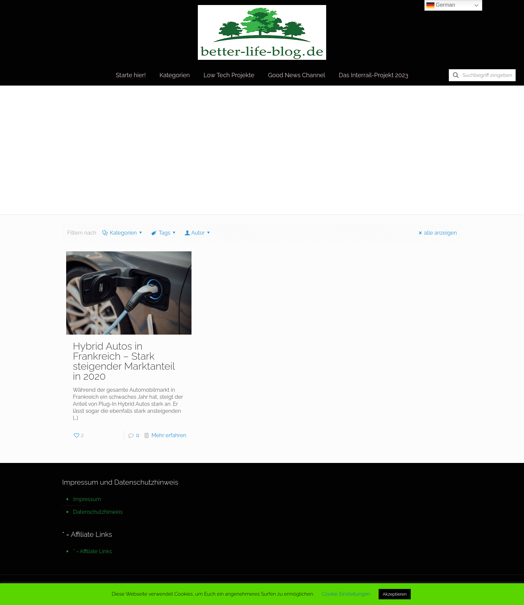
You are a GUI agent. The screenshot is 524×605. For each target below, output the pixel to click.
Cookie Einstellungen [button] (346, 594)
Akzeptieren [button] (395, 594)
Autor (198, 233)
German (440, 5)
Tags (164, 233)
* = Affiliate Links (92, 551)
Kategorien (122, 233)
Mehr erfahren (168, 435)
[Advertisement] (262, 154)
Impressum (87, 499)
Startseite (404, 99)
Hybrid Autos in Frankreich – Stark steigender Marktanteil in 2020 (124, 361)
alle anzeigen (436, 233)
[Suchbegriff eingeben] (482, 75)
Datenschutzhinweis (98, 512)
